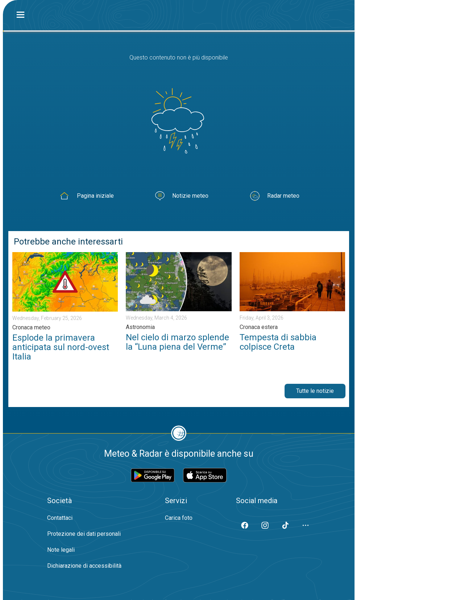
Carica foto (178, 517)
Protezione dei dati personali (84, 533)
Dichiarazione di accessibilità (84, 565)
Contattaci (59, 517)
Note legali (61, 549)
